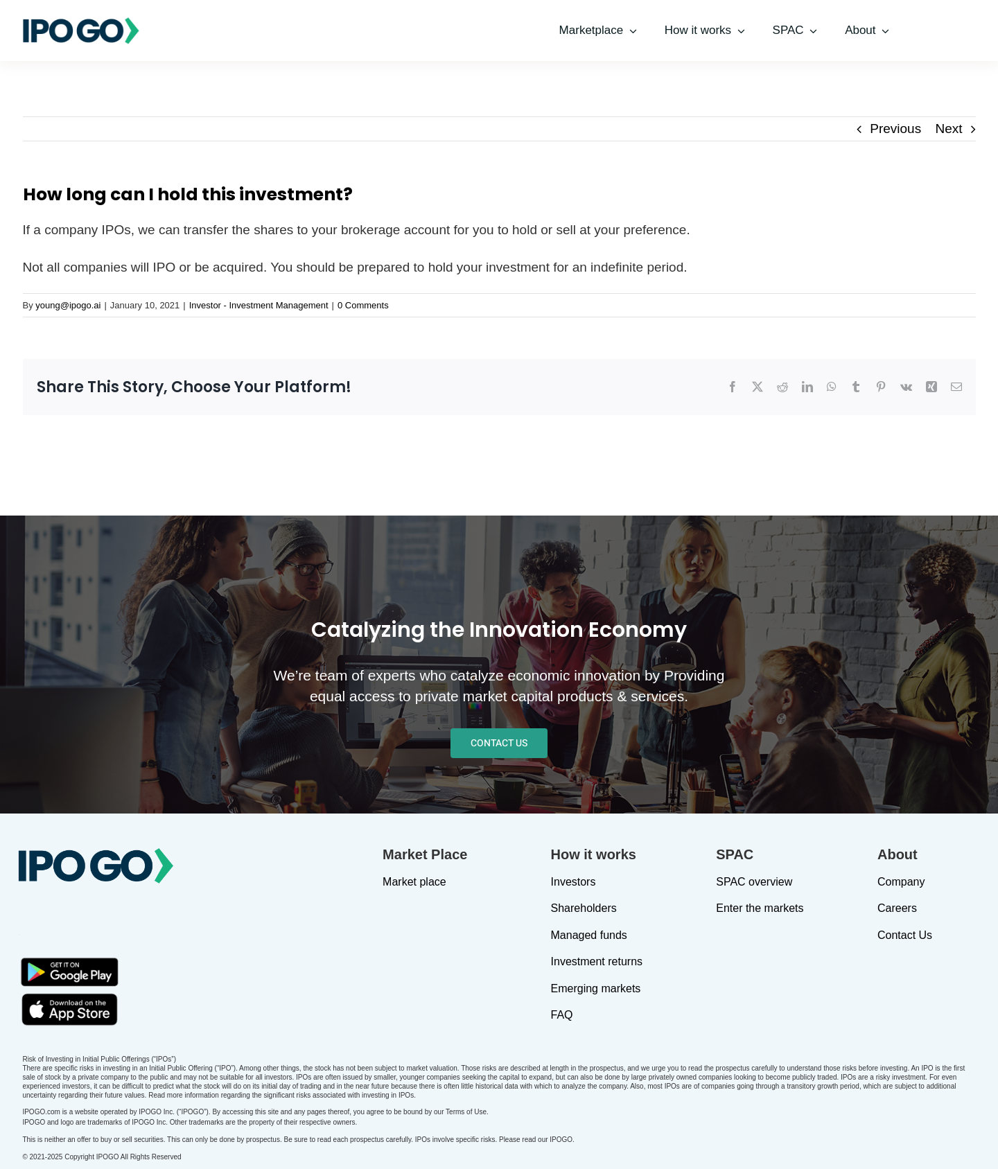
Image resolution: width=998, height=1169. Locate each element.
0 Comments (363, 305)
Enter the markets (759, 908)
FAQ (562, 1015)
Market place (414, 882)
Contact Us (904, 935)
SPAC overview (754, 882)
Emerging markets (596, 988)
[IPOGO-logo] (81, 22)
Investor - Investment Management (259, 305)
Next (948, 128)
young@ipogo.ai (67, 305)
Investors (573, 882)
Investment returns (597, 961)
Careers (897, 908)
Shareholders (584, 908)
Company (901, 882)
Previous (895, 128)
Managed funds (589, 935)
